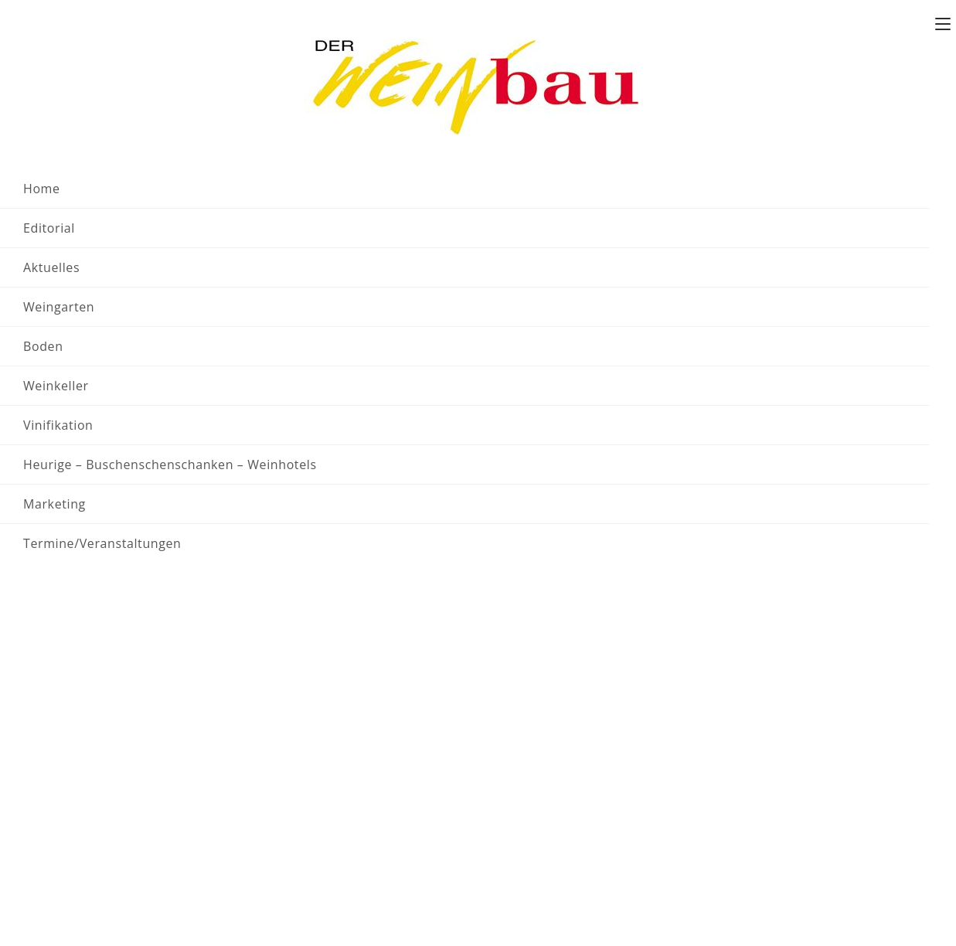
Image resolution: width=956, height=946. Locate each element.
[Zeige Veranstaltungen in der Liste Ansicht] (802, 316)
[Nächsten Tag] (98, 381)
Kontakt (815, 14)
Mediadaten (538, 802)
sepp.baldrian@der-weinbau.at (373, 821)
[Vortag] (68, 381)
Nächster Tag (876, 524)
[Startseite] (72, 93)
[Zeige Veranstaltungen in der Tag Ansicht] (894, 316)
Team (774, 14)
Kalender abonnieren (833, 577)
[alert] (491, 442)
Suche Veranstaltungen (671, 315)
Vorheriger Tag (112, 524)
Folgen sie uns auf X (889, 14)
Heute (144, 380)
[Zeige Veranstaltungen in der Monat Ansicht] (849, 316)
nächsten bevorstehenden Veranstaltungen (707, 442)
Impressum (536, 821)
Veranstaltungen (150, 93)
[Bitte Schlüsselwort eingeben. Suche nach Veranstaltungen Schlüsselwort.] (315, 316)
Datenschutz (540, 841)
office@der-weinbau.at (170, 864)
